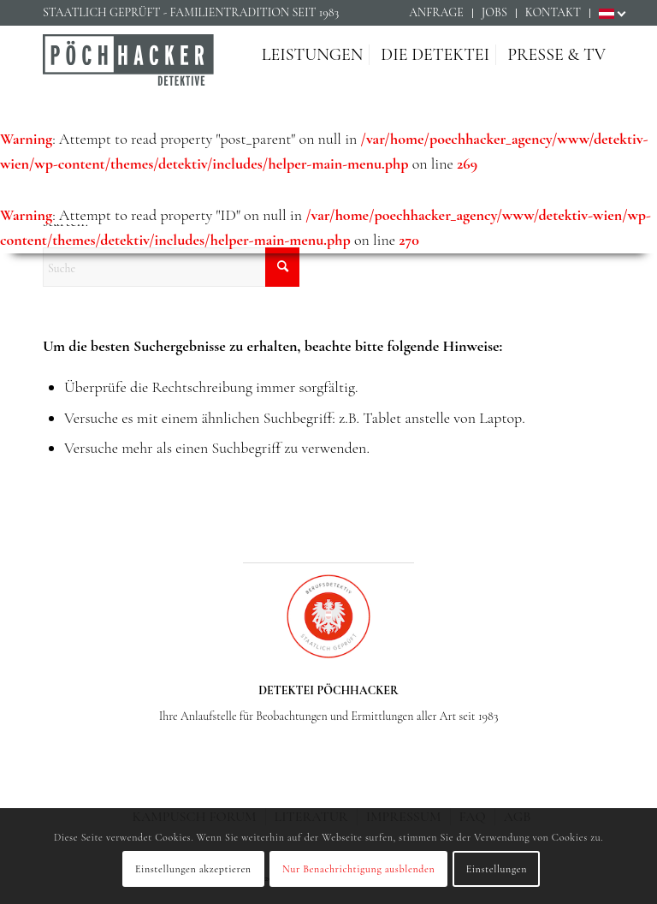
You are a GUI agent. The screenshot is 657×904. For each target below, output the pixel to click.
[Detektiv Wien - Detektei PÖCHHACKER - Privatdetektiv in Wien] (128, 72)
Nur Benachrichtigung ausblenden (358, 869)
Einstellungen (496, 869)
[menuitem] (436, 13)
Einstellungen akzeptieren (193, 869)
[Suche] (171, 267)
